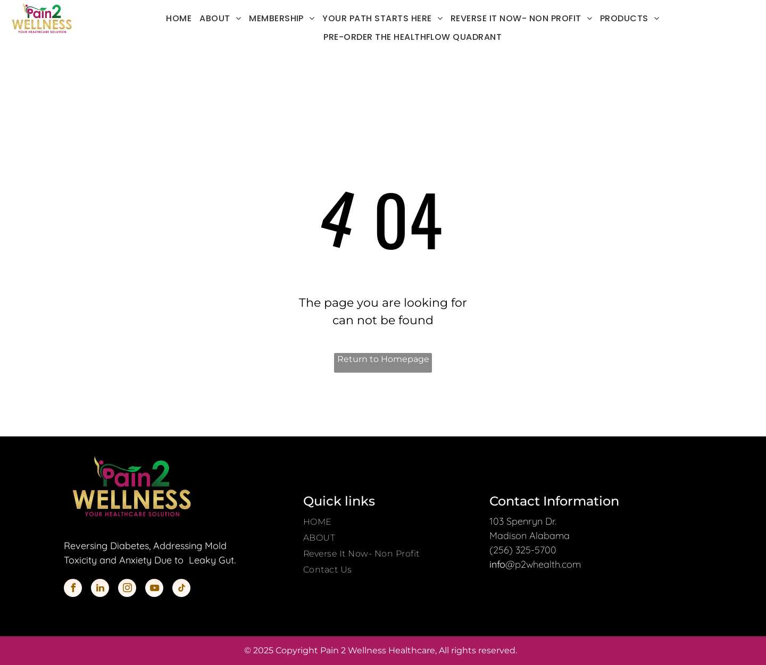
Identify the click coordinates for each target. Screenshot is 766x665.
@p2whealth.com (543, 564)
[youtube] (154, 589)
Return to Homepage (383, 359)
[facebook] (73, 589)
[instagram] (127, 589)
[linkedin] (100, 589)
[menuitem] (182, 19)
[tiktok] (181, 589)
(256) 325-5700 (522, 550)
